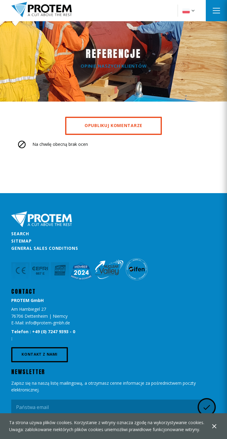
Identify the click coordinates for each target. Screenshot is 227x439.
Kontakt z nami (40, 354)
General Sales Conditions (44, 248)
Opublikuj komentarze (113, 125)
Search (20, 233)
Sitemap (21, 241)
